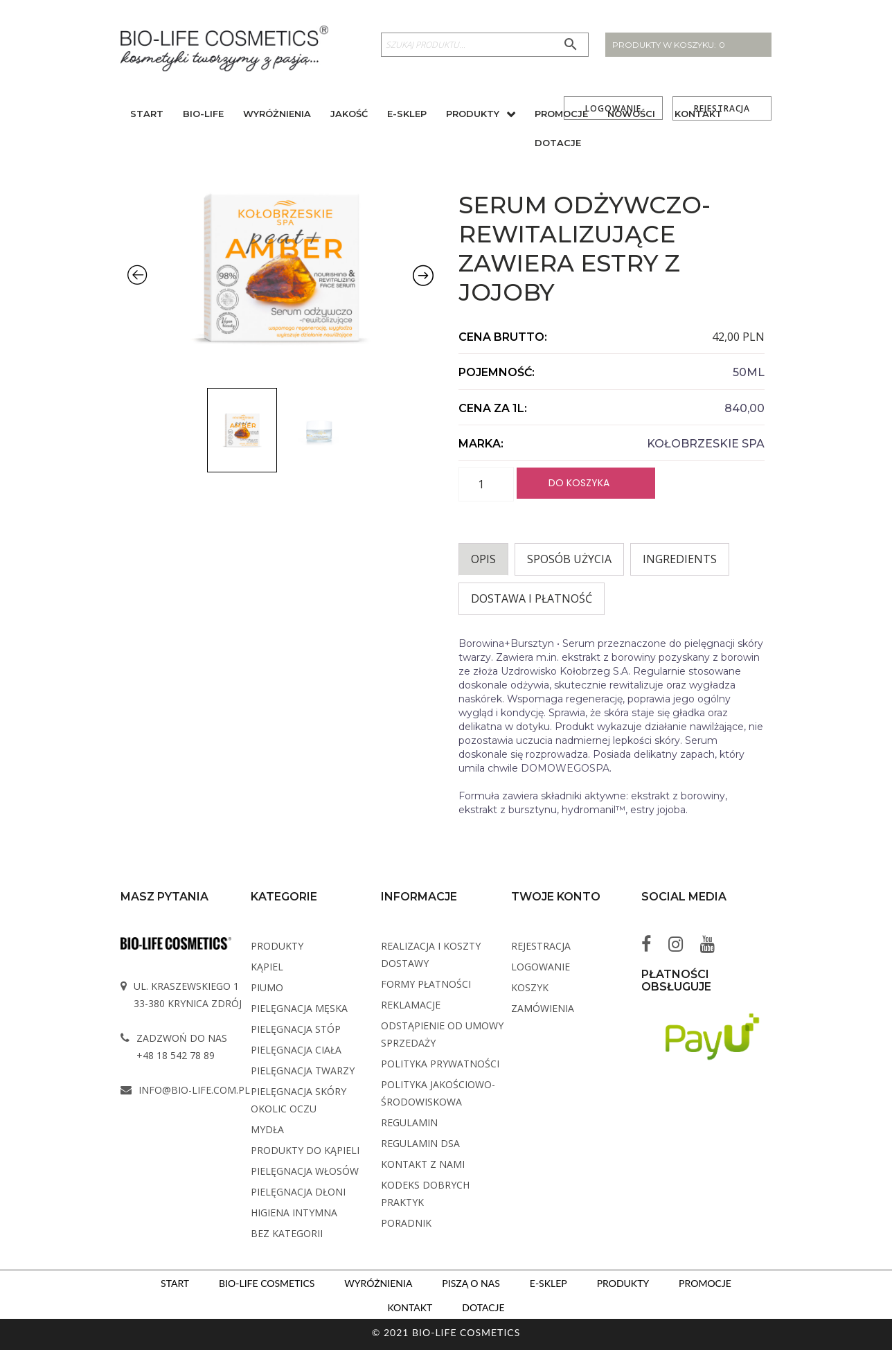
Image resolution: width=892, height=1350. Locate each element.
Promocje (561, 115)
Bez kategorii (287, 1233)
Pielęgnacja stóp (296, 1029)
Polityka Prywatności (440, 1063)
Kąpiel (267, 966)
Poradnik (406, 1222)
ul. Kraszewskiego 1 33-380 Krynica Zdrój (188, 994)
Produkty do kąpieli (305, 1150)
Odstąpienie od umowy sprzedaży (442, 1034)
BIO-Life (203, 115)
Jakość (349, 115)
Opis (483, 559)
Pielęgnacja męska (299, 1008)
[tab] (483, 559)
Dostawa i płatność (531, 598)
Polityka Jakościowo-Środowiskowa (438, 1093)
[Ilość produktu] (486, 484)
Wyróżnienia (277, 115)
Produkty (472, 115)
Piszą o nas (470, 1282)
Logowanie (540, 966)
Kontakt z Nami (423, 1164)
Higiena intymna (294, 1212)
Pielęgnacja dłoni (298, 1191)
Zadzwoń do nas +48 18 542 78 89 (181, 1046)
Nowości (631, 115)
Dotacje (558, 144)
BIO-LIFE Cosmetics (265, 1282)
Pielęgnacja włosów (305, 1171)
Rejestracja (541, 945)
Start (146, 115)
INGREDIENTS (680, 559)
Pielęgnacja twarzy (303, 1070)
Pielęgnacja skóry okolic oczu (298, 1100)
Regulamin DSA (420, 1143)
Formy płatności (426, 984)
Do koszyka (578, 482)
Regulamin (409, 1122)
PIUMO (267, 987)
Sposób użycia (569, 559)
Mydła (267, 1129)
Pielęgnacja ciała (296, 1049)
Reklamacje (410, 1004)
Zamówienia (542, 1008)
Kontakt (698, 115)
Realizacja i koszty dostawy (431, 954)
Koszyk (529, 987)
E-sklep (407, 115)
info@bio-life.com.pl (194, 1089)
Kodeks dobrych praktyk (425, 1193)
